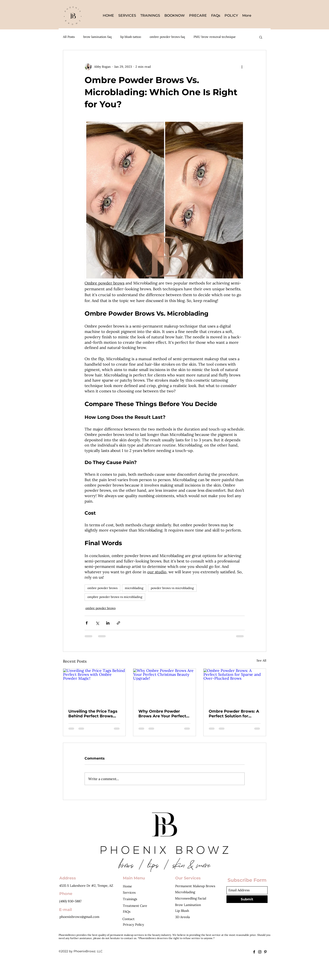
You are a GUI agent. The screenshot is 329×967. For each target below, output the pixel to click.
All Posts (69, 37)
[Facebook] (254, 952)
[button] (261, 37)
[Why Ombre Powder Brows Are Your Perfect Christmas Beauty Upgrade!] (164, 686)
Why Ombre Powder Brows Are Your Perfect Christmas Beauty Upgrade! (162, 713)
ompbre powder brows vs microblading (114, 597)
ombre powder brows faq (167, 37)
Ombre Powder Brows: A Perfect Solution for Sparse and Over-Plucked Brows (234, 713)
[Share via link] (118, 623)
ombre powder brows (102, 588)
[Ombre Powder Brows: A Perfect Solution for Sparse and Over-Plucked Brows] (235, 686)
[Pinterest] (265, 952)
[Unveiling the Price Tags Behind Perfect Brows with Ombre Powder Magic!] (94, 686)
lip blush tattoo (130, 37)
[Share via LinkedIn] (108, 623)
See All (261, 660)
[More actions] (242, 66)
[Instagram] (260, 952)
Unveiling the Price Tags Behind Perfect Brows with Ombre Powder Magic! (92, 713)
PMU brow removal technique (215, 37)
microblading (134, 588)
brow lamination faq (97, 37)
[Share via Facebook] (87, 623)
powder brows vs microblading (172, 588)
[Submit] (247, 899)
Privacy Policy (133, 924)
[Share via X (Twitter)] (97, 623)
